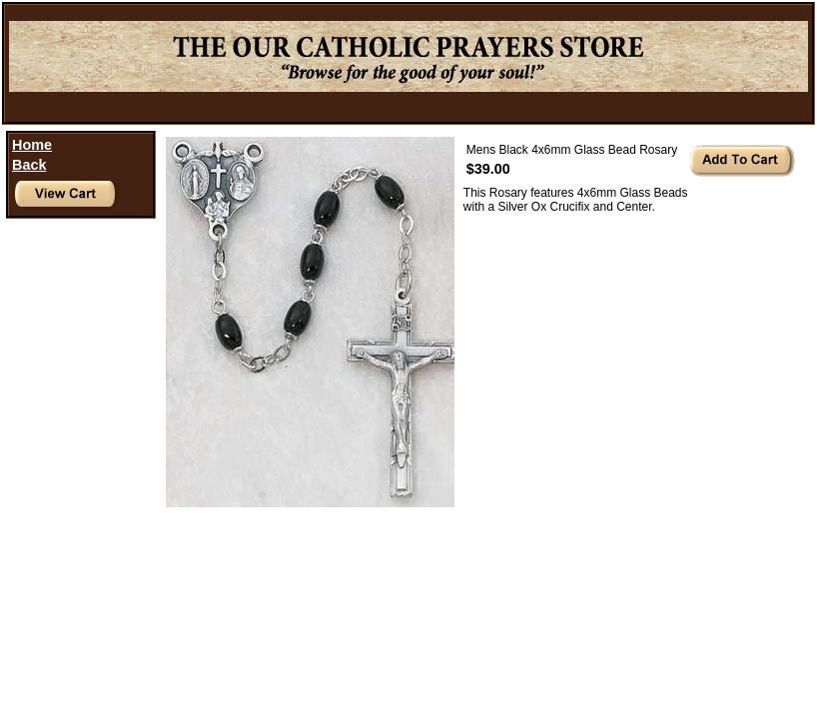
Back (29, 165)
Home (32, 145)
